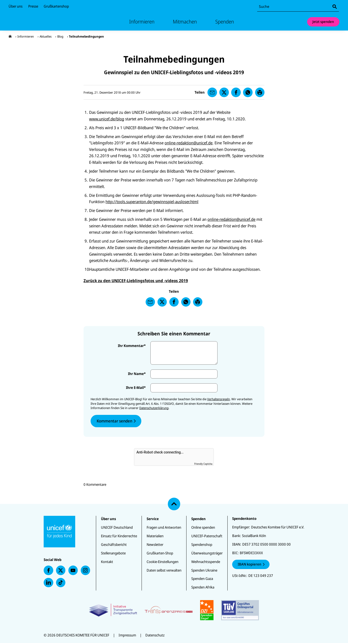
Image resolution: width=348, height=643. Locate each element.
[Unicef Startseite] (39, 21)
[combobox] (298, 7)
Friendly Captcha (203, 464)
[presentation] (10, 36)
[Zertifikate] (174, 610)
